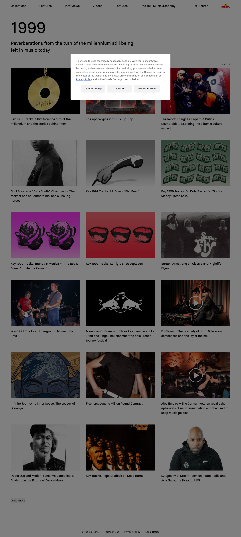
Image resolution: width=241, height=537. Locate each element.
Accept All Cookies (146, 88)
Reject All (119, 88)
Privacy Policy (84, 79)
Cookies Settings (93, 88)
